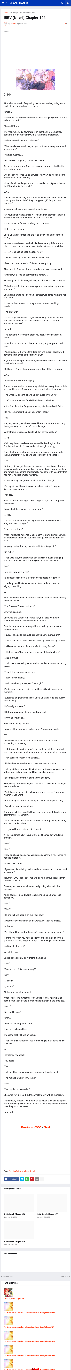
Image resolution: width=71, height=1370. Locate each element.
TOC (38, 1127)
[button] (3, 3)
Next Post (65, 1277)
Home (6, 13)
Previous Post (7, 1277)
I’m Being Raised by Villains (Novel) (23, 13)
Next (47, 1127)
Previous (27, 1127)
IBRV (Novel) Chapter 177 (47, 1214)
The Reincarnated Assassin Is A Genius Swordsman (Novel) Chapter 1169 (29, 1356)
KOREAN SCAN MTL (18, 3)
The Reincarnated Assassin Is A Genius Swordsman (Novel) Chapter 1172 (29, 1313)
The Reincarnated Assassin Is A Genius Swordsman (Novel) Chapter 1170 (29, 1341)
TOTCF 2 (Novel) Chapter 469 (14, 1299)
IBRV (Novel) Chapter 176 (14, 1241)
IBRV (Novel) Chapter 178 (14, 1214)
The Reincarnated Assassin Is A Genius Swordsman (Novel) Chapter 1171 (29, 1327)
